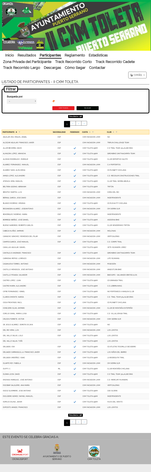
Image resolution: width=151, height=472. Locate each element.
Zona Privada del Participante (27, 62)
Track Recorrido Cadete (115, 62)
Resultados (27, 55)
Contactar (97, 68)
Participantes (50, 55)
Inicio (9, 55)
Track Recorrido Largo (21, 68)
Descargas (52, 68)
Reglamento (75, 55)
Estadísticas (98, 55)
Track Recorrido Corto (73, 62)
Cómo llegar (75, 68)
